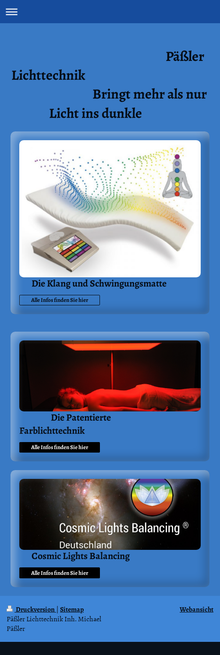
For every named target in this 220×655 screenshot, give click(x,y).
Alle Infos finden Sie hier (59, 300)
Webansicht (196, 609)
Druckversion (31, 609)
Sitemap (72, 609)
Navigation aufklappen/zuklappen (110, 11)
